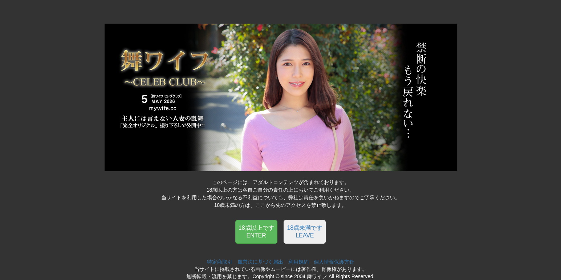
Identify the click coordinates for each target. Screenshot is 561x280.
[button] (256, 231)
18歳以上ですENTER (256, 232)
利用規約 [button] (298, 262)
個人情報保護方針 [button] (334, 262)
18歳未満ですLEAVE (304, 232)
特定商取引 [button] (219, 262)
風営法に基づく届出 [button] (260, 262)
